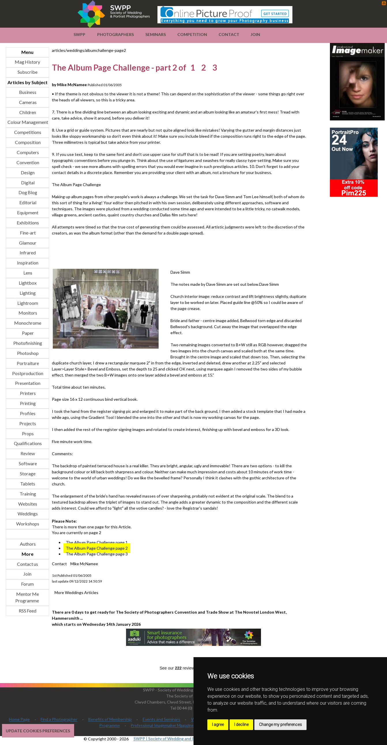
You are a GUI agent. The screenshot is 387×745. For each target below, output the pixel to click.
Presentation (27, 383)
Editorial (27, 202)
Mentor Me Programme (27, 597)
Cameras (27, 102)
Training (27, 493)
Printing (27, 403)
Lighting (27, 293)
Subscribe (27, 72)
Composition (27, 142)
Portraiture (27, 363)
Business (27, 92)
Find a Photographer (59, 719)
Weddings (27, 514)
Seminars (155, 34)
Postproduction (27, 373)
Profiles (27, 413)
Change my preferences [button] (280, 724)
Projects (27, 423)
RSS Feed (27, 610)
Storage (27, 473)
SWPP (79, 34)
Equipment (27, 212)
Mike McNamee (84, 563)
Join (255, 34)
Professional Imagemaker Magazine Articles (170, 725)
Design (27, 172)
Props (27, 433)
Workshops (27, 524)
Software (27, 463)
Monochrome (27, 323)
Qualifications (27, 443)
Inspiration (27, 263)
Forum (27, 584)
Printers (27, 393)
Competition (192, 34)
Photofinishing (27, 343)
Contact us (27, 564)
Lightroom (27, 303)
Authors (27, 544)
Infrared (27, 253)
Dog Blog (27, 192)
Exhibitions (27, 222)
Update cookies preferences (38, 730)
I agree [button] (218, 724)
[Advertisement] (157, 252)
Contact (229, 34)
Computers (27, 152)
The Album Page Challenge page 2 (97, 548)
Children (27, 112)
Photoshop (27, 353)
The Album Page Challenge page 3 (97, 553)
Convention (27, 162)
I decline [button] (241, 724)
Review (27, 453)
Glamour (27, 242)
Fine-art (27, 232)
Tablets (27, 483)
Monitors (27, 313)
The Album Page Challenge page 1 (97, 542)
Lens (27, 273)
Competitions (27, 132)
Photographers (115, 34)
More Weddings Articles (76, 592)
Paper (27, 333)
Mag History (27, 62)
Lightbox (27, 282)
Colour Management (27, 122)
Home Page (19, 719)
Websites (27, 503)
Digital (27, 182)
